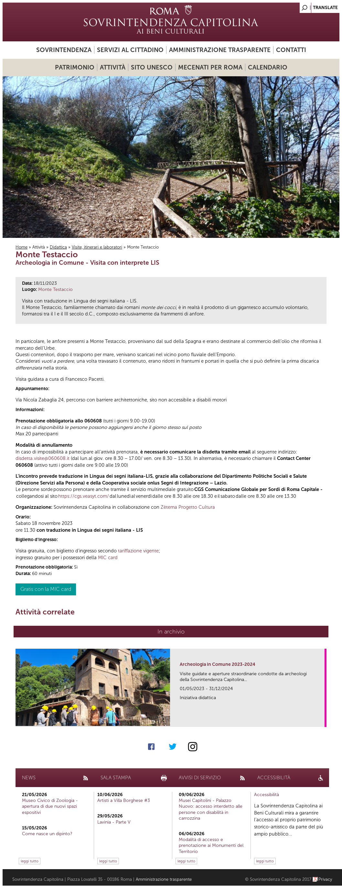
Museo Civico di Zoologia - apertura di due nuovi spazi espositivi (50, 806)
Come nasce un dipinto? (47, 833)
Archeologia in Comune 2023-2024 (217, 664)
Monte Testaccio (55, 289)
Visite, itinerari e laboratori (97, 247)
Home (21, 247)
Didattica (58, 247)
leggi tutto (29, 861)
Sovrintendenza (63, 50)
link (321, 720)
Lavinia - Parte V (114, 822)
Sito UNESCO (152, 67)
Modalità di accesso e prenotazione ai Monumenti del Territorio (211, 845)
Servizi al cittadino (130, 50)
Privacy (325, 879)
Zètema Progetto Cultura (188, 507)
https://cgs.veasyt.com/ (83, 496)
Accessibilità (266, 794)
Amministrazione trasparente (220, 50)
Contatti (291, 50)
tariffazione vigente (138, 551)
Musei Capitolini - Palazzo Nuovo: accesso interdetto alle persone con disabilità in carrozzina (210, 809)
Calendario (267, 67)
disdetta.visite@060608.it (42, 458)
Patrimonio (74, 67)
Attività (112, 67)
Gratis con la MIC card (45, 589)
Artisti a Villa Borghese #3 (123, 800)
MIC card (108, 557)
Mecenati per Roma (210, 67)
